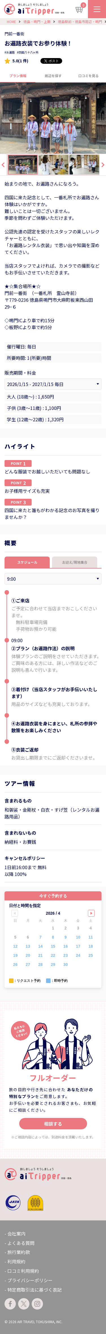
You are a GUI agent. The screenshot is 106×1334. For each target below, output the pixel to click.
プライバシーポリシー (30, 1280)
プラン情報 (17, 75)
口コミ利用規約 (23, 1270)
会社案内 (16, 1233)
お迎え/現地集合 (74, 562)
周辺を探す (53, 75)
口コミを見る (88, 75)
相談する (53, 1123)
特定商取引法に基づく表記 (34, 1289)
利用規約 (16, 1261)
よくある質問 (20, 1242)
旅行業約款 (18, 1252)
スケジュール (27, 562)
